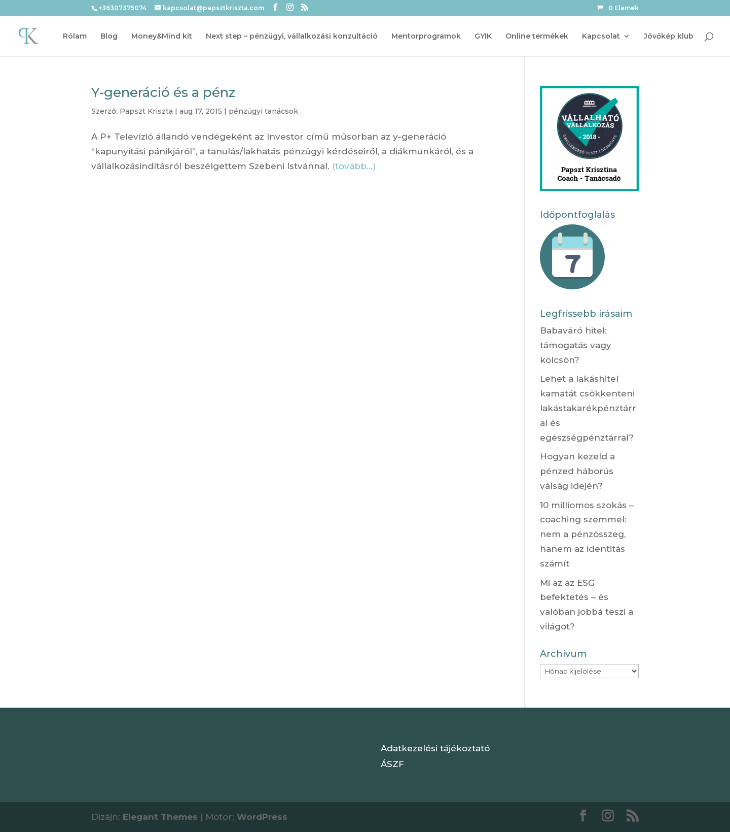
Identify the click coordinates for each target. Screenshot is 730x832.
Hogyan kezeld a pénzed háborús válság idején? (577, 471)
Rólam (75, 36)
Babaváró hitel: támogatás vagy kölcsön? (575, 345)
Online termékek (536, 36)
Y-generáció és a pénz (163, 92)
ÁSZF (392, 764)
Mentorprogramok (426, 36)
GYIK (483, 36)
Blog (109, 36)
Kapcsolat (601, 36)
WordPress (262, 817)
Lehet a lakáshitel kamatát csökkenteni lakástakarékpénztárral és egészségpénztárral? (588, 408)
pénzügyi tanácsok (263, 111)
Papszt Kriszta (146, 111)
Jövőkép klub (669, 36)
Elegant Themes (160, 817)
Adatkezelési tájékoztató (435, 748)
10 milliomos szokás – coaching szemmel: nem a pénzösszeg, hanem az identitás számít (587, 534)
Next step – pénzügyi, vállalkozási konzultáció (292, 36)
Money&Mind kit (161, 36)
